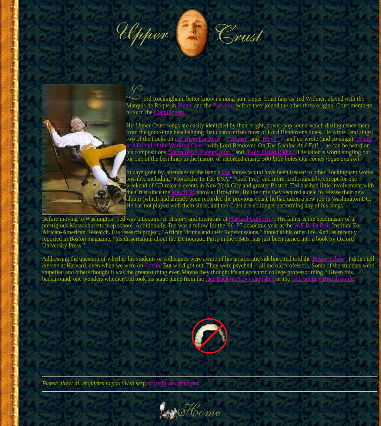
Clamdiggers (169, 112)
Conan (152, 265)
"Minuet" (238, 139)
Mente (185, 105)
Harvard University (251, 219)
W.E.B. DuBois (312, 225)
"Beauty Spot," (216, 152)
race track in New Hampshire (240, 279)
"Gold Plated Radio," (270, 152)
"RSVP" (270, 139)
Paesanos (224, 105)
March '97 (183, 192)
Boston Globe (328, 259)
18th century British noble (322, 279)
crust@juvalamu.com (172, 383)
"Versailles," (182, 152)
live (225, 172)
